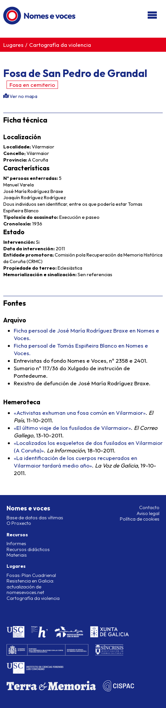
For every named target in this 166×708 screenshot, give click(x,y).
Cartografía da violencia (60, 44)
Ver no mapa (23, 96)
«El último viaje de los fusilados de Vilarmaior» (72, 427)
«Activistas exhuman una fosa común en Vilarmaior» (80, 412)
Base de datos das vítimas (35, 518)
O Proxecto (19, 523)
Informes (16, 543)
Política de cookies (139, 519)
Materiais (17, 555)
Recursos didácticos (28, 549)
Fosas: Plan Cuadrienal (31, 575)
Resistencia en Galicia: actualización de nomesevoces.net (30, 586)
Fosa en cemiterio (32, 84)
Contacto (149, 507)
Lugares (13, 44)
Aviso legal (148, 513)
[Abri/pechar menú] (152, 15)
